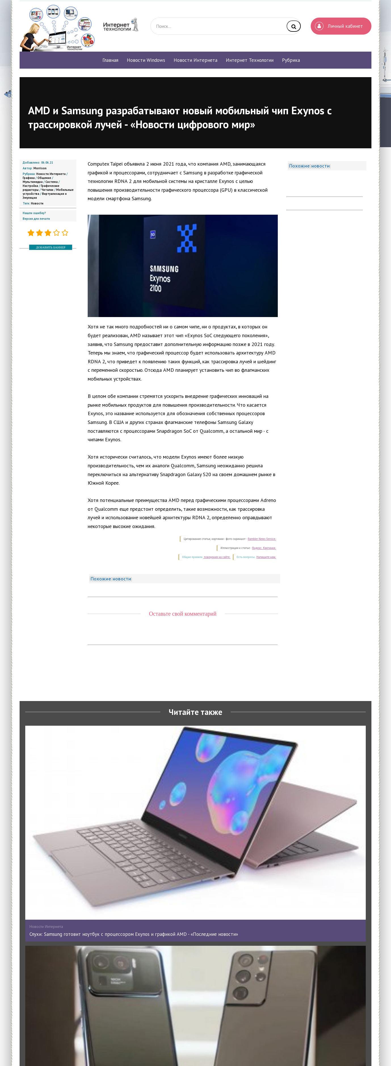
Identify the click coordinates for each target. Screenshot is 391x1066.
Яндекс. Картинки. (264, 548)
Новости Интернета (51, 174)
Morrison (40, 168)
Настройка (30, 186)
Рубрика (291, 60)
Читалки (47, 190)
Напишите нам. (266, 557)
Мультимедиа (33, 182)
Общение (44, 178)
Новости (37, 203)
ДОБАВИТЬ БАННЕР (50, 247)
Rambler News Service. (262, 539)
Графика (29, 178)
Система (51, 182)
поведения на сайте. (216, 557)
